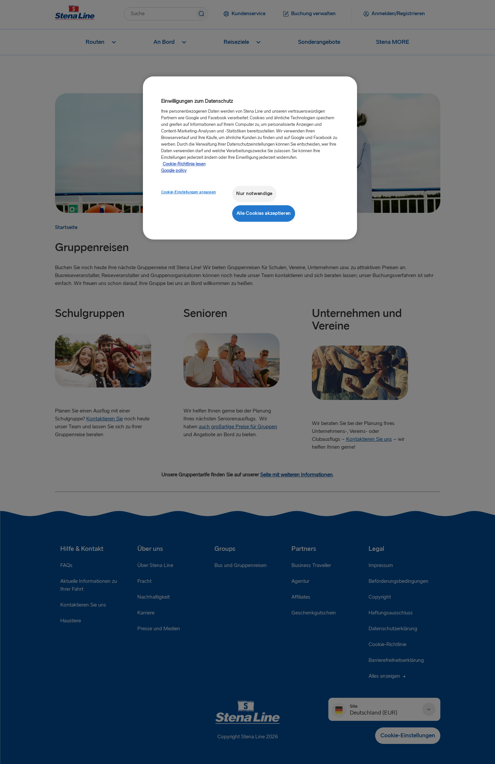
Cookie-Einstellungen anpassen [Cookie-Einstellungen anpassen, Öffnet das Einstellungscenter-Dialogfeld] (188, 192)
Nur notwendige (254, 193)
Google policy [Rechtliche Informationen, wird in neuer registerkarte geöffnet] (174, 170)
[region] (250, 158)
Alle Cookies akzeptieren (263, 213)
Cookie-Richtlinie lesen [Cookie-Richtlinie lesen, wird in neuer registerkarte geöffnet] (184, 164)
